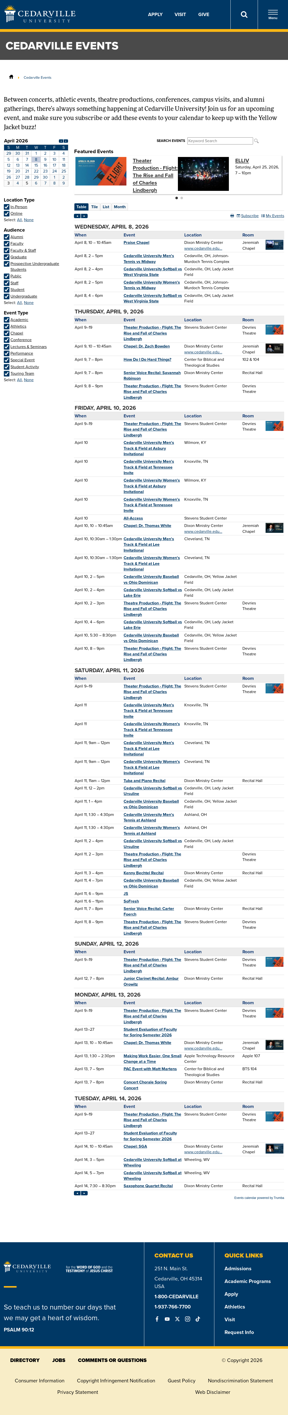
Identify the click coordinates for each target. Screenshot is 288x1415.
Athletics (235, 1307)
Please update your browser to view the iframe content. (36, 162)
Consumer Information (39, 1380)
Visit (180, 14)
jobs (58, 1360)
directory (25, 1360)
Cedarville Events (37, 77)
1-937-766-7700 (172, 1307)
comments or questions (112, 1360)
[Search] (244, 14)
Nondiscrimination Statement (240, 1380)
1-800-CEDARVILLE (176, 1296)
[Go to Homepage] (40, 21)
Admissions (238, 1268)
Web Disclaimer (212, 1392)
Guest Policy (181, 1380)
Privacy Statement (77, 1392)
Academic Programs (248, 1281)
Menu (273, 14)
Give (203, 14)
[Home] (11, 77)
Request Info (239, 1332)
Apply (155, 14)
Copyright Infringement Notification (116, 1380)
